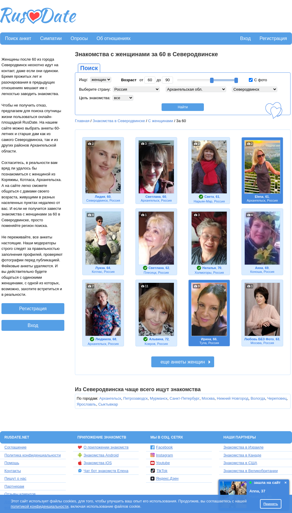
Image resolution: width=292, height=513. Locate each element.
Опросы (79, 38)
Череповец (277, 398)
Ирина (206, 339)
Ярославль (86, 404)
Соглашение (15, 447)
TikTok (158, 470)
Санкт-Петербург (184, 398)
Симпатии (51, 38)
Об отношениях (114, 38)
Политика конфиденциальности (32, 455)
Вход (245, 38)
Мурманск (158, 398)
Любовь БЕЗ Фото (259, 339)
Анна (259, 268)
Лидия (100, 196)
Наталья (209, 268)
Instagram (161, 455)
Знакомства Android (98, 455)
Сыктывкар (108, 404)
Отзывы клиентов (20, 494)
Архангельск (110, 398)
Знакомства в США (240, 463)
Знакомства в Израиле (244, 447)
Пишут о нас (15, 478)
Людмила (103, 339)
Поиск (89, 68)
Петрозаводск (135, 398)
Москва (208, 398)
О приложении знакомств (103, 447)
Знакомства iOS (95, 463)
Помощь (11, 463)
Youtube (160, 463)
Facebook (161, 447)
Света (209, 196)
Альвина (156, 339)
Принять (271, 504)
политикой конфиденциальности (39, 506)
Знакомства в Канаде (242, 455)
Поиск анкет (18, 38)
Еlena (259, 196)
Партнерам (14, 486)
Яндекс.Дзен (164, 478)
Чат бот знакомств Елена (103, 470)
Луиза (100, 268)
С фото (258, 80)
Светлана (153, 196)
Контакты (12, 471)
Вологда (258, 398)
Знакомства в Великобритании (251, 471)
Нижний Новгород (233, 398)
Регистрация (273, 38)
